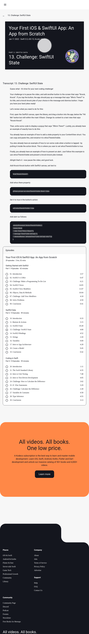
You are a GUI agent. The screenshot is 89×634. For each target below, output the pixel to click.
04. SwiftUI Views (17, 286)
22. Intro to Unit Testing (19, 375)
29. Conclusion (15, 401)
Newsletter (7, 618)
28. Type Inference (17, 397)
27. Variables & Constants (19, 393)
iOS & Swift (7, 556)
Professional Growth (10, 575)
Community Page (9, 604)
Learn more (44, 474)
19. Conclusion (15, 352)
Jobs (35, 560)
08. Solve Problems (17, 301)
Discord (6, 607)
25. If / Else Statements (18, 386)
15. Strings (14, 338)
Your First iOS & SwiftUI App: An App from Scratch (31, 257)
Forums (5, 615)
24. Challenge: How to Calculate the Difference (27, 382)
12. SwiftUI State (16, 326)
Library (5, 582)
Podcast (6, 611)
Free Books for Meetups (12, 622)
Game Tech (7, 571)
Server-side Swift (9, 567)
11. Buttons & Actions (18, 323)
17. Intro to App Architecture (20, 345)
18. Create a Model (17, 349)
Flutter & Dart (8, 563)
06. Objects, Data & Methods (21, 293)
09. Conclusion (15, 304)
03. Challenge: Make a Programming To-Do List (28, 282)
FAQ (36, 587)
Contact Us (38, 591)
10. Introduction (16, 319)
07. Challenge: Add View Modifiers (23, 297)
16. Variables (14, 341)
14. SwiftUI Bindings (18, 334)
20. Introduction (16, 367)
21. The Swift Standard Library (21, 371)
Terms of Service (40, 563)
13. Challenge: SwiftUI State (20, 330)
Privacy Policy (39, 567)
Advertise (37, 571)
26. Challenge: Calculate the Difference (24, 389)
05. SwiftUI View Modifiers (20, 289)
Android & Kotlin (9, 560)
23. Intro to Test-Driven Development (24, 378)
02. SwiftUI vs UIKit (17, 278)
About (36, 556)
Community (7, 578)
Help (36, 583)
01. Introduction (16, 274)
